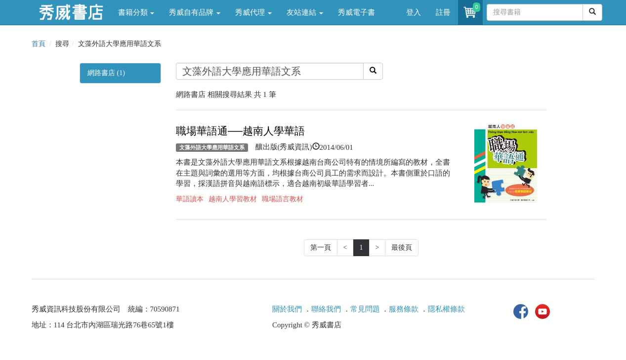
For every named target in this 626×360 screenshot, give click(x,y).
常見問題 (365, 309)
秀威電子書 (356, 12)
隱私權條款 (446, 309)
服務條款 (403, 309)
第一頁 (320, 247)
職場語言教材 (282, 199)
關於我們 (287, 309)
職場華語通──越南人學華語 (240, 131)
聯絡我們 (326, 309)
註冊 (443, 12)
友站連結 (305, 12)
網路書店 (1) (106, 73)
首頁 (38, 43)
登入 (413, 12)
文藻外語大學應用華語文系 (212, 147)
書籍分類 (136, 12)
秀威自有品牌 (194, 12)
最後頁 (401, 247)
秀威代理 (253, 12)
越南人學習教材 (233, 199)
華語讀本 (190, 199)
